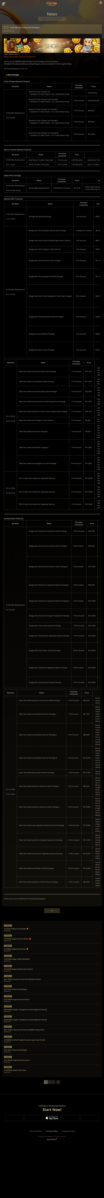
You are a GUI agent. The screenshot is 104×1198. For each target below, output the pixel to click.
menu (4, 4)
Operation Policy (69, 1182)
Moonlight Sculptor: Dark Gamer (52, 3)
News (52, 14)
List (52, 952)
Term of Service (35, 1182)
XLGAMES (52, 1191)
